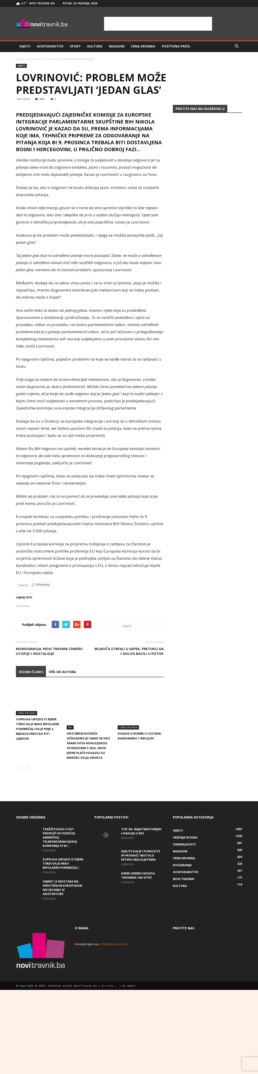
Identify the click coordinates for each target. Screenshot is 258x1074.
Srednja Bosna (185, 921)
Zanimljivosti (184, 928)
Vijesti (24, 46)
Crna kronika (143, 46)
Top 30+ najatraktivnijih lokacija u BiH (141, 915)
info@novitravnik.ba (114, 1028)
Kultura (94, 46)
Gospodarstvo (50, 46)
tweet (127, 724)
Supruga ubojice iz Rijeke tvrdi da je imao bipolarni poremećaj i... (63, 947)
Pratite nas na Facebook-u (200, 109)
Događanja (182, 949)
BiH (70, 811)
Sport (75, 46)
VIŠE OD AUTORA (62, 770)
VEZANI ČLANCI (31, 770)
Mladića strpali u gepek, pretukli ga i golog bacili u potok (129, 749)
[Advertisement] (158, 24)
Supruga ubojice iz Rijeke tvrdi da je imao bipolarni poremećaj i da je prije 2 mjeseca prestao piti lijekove (37, 827)
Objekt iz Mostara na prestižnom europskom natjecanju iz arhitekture (62, 971)
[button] (236, 46)
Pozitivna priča (176, 46)
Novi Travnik (183, 963)
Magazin (116, 46)
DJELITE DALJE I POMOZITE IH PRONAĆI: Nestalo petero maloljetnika (140, 939)
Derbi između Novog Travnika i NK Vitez (138, 959)
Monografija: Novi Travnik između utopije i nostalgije (49, 749)
